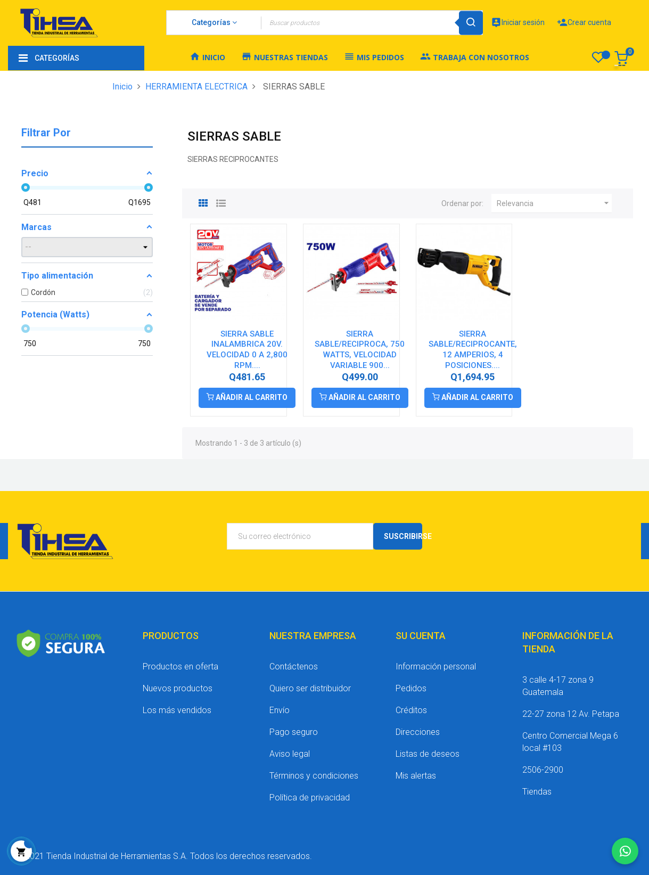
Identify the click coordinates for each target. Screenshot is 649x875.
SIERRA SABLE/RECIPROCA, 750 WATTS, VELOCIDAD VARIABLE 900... (360, 349)
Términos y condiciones (313, 776)
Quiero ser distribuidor (310, 688)
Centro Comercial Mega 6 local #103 (570, 742)
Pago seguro (293, 732)
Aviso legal (289, 754)
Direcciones (418, 732)
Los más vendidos (177, 710)
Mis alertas (416, 776)
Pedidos (411, 688)
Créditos (411, 710)
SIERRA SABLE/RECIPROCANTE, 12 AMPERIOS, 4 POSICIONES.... (473, 349)
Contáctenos (293, 666)
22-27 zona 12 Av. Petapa (570, 714)
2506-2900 (542, 770)
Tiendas (537, 792)
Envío (279, 710)
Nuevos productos (177, 688)
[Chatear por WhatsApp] (625, 851)
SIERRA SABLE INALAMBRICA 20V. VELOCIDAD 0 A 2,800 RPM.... (247, 349)
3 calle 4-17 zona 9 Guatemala (558, 686)
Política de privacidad (309, 797)
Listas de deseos (427, 754)
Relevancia (554, 203)
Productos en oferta (180, 666)
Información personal (436, 666)
